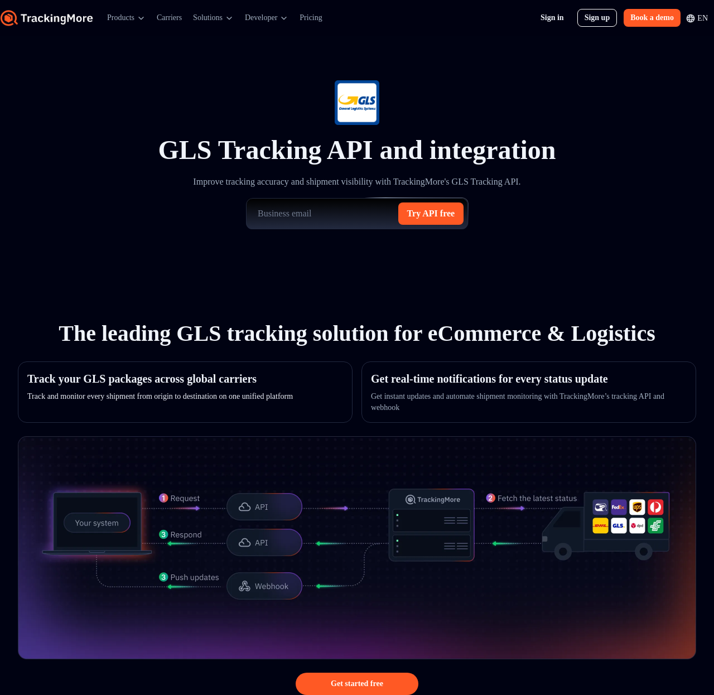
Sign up (597, 17)
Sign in (552, 17)
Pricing (311, 17)
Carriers (169, 17)
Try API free (431, 213)
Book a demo (652, 17)
